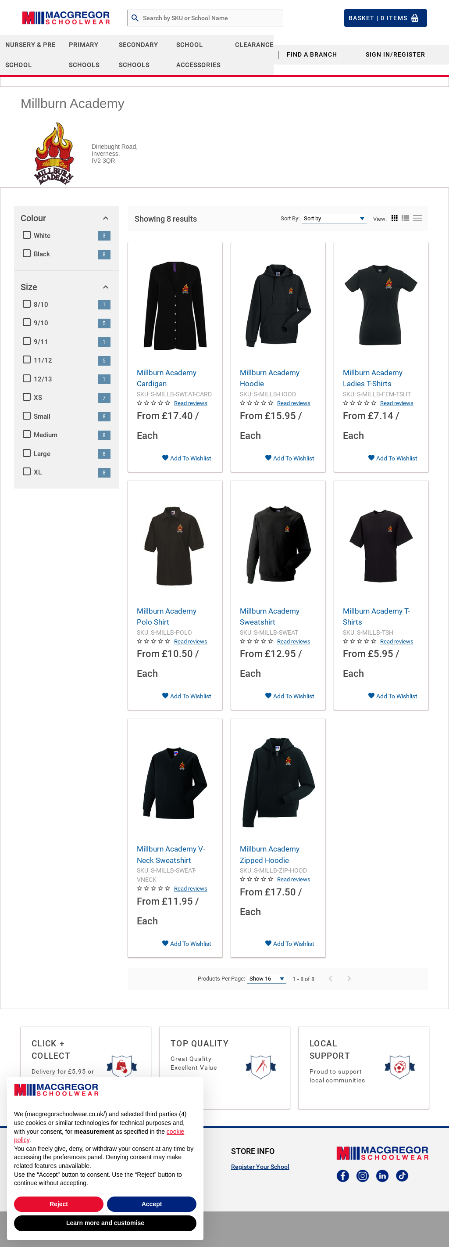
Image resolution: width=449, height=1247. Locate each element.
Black (42, 254)
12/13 (43, 379)
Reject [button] (59, 1203)
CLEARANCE (254, 44)
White (42, 236)
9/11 (41, 342)
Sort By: (290, 218)
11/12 (43, 360)
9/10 (41, 323)
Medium (45, 435)
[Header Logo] (65, 18)
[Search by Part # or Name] (135, 18)
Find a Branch (312, 54)
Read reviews (190, 403)
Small (42, 416)
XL (38, 472)
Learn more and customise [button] (105, 1222)
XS (38, 398)
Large (42, 454)
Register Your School (260, 1166)
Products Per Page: (221, 978)
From (148, 415)
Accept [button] (152, 1203)
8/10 (41, 305)
